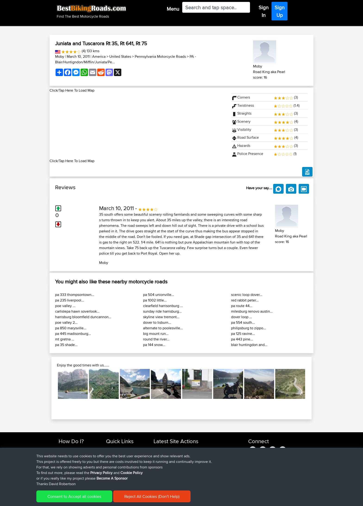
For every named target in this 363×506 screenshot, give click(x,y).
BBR (182, 449)
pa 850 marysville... (70, 328)
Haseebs (160, 449)
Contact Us (114, 471)
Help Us (112, 476)
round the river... (156, 339)
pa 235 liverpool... (69, 300)
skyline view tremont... (161, 317)
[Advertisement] (137, 125)
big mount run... (156, 333)
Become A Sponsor (73, 471)
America (99, 56)
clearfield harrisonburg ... (163, 305)
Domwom (161, 460)
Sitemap (102, 499)
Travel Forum (116, 454)
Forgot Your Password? (76, 465)
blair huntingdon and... (249, 344)
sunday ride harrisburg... (162, 311)
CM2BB (192, 460)
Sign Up (280, 11)
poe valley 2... (66, 322)
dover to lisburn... (157, 322)
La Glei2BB (195, 471)
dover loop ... (241, 317)
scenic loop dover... (246, 294)
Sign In (264, 11)
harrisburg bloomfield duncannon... (83, 317)
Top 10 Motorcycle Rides (124, 449)
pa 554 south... (243, 322)
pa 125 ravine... (243, 333)
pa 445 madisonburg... (73, 333)
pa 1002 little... (155, 300)
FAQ (62, 476)
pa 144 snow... (154, 344)
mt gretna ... (64, 339)
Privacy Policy (120, 499)
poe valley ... (65, 305)
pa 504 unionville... (158, 294)
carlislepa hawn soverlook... (77, 311)
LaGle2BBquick (198, 465)
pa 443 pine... (242, 339)
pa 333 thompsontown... (74, 294)
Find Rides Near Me (73, 449)
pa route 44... (241, 305)
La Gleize (193, 476)
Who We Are (115, 465)
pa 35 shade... (66, 344)
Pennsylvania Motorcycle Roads (160, 56)
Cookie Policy (143, 499)
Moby (59, 56)
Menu (173, 9)
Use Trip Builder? (71, 454)
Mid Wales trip (196, 454)
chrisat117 (160, 454)
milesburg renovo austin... (252, 311)
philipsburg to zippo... (248, 328)
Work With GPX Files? (75, 460)
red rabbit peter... (245, 300)
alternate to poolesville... (163, 328)
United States (120, 56)
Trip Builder (114, 460)
